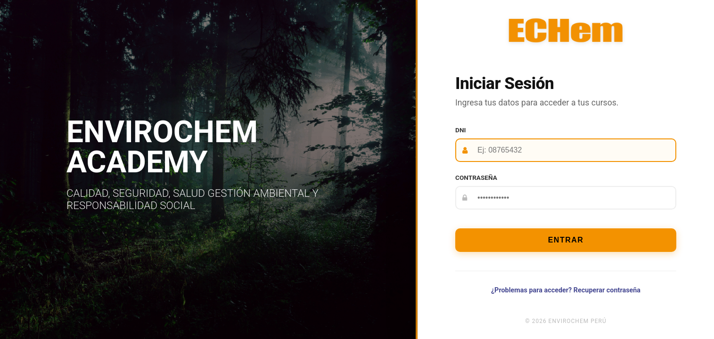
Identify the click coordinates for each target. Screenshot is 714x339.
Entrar (566, 240)
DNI (460, 130)
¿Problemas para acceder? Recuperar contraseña (565, 290)
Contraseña (476, 177)
